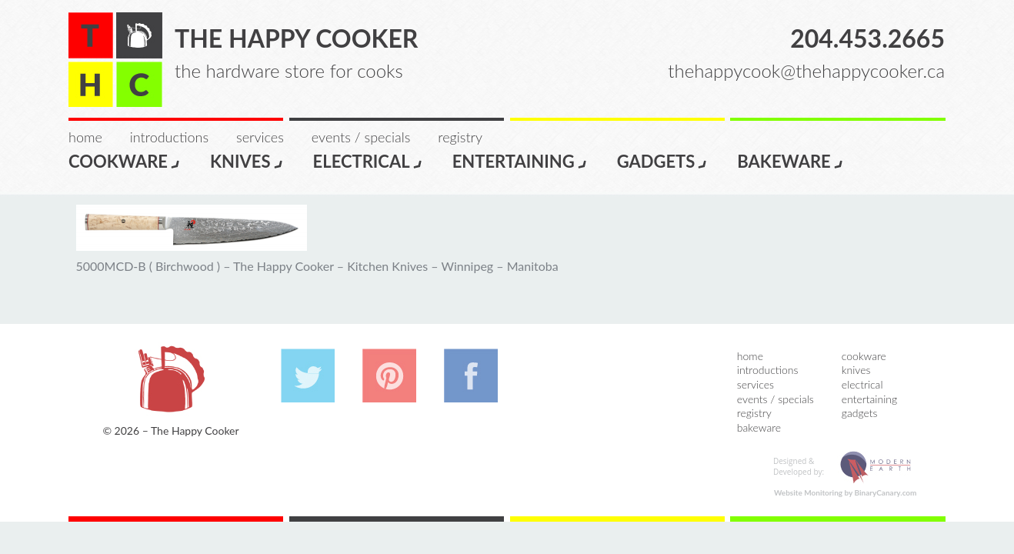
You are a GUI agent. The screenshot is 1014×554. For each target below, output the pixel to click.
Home (85, 136)
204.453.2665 (867, 38)
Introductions (169, 136)
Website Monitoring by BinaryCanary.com (845, 492)
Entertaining (520, 160)
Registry (460, 136)
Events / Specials (361, 136)
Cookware (124, 160)
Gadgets (663, 160)
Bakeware (790, 160)
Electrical (368, 160)
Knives (247, 160)
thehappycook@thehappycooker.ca (806, 70)
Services (260, 136)
